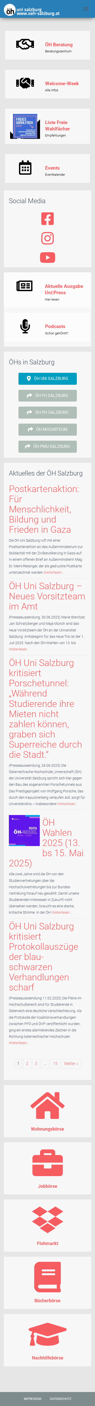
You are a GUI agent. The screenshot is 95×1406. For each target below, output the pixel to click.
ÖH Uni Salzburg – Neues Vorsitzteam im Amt (47, 596)
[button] (47, 379)
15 (55, 1063)
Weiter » (71, 1063)
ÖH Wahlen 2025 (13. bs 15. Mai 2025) (46, 843)
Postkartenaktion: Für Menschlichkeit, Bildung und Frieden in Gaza (44, 509)
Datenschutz (60, 1399)
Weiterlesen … (54, 572)
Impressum (32, 1399)
